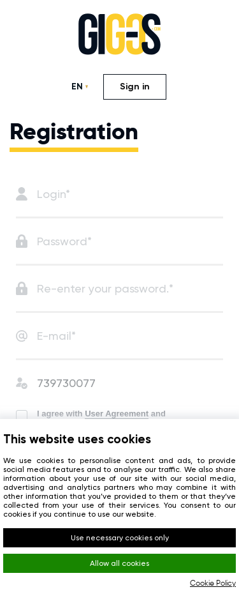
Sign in (135, 86)
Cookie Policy (213, 584)
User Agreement (116, 413)
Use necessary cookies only (120, 537)
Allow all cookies (119, 563)
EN (77, 86)
